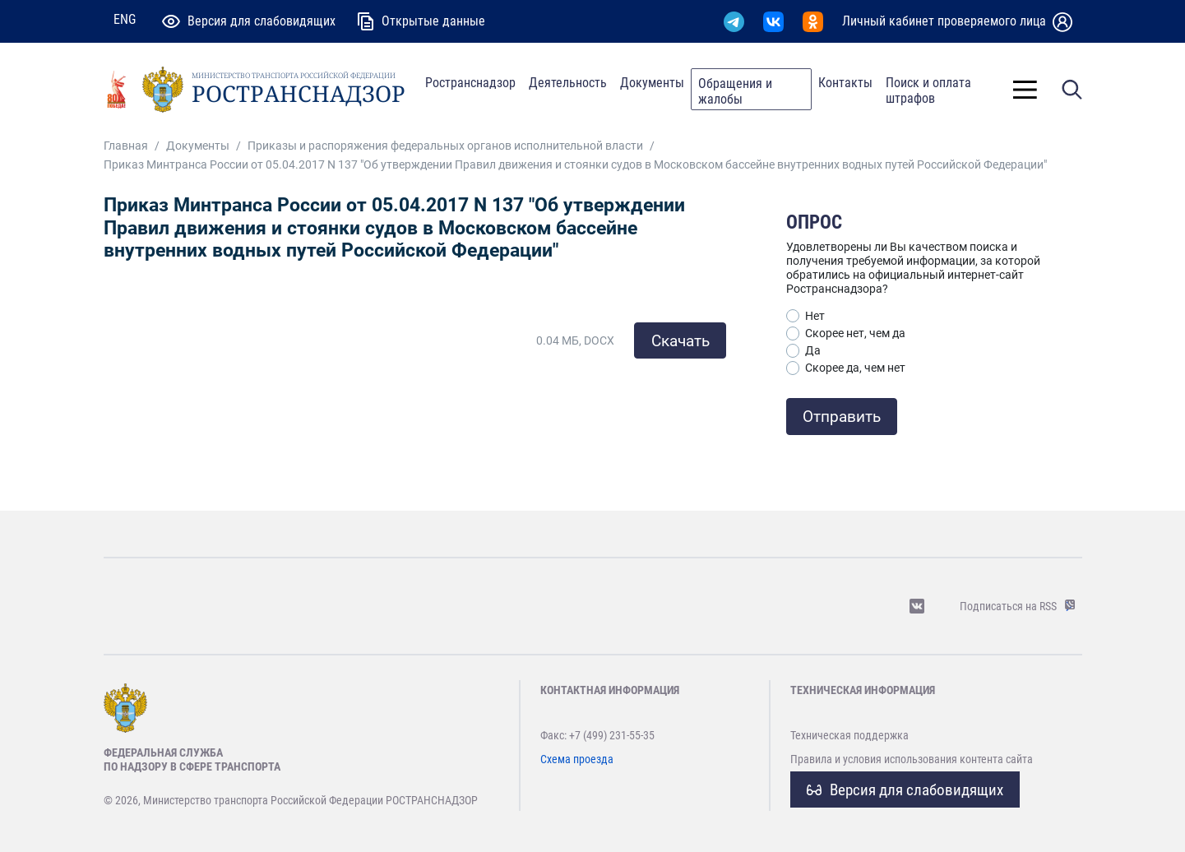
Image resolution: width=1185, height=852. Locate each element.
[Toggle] (1025, 90)
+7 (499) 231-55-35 (612, 735)
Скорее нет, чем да (855, 333)
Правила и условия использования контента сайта (911, 759)
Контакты (845, 82)
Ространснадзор (470, 82)
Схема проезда (576, 759)
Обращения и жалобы (735, 91)
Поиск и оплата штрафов (928, 90)
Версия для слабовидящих (905, 789)
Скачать (680, 340)
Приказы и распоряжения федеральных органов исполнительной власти (445, 146)
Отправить (842, 416)
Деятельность (568, 82)
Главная (126, 146)
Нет (815, 315)
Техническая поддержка (849, 735)
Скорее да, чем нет (855, 367)
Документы (652, 82)
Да (813, 350)
